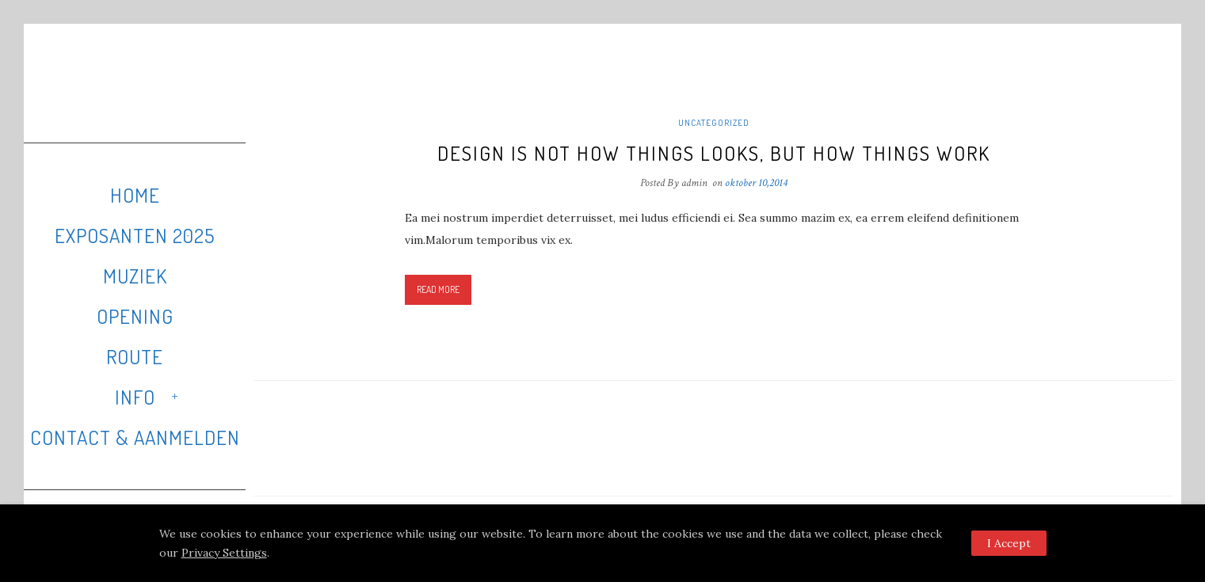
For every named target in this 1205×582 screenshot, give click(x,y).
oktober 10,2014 (756, 183)
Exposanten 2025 (135, 235)
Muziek (135, 275)
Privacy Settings (224, 553)
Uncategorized (713, 122)
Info (135, 396)
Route (134, 356)
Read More (438, 289)
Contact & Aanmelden (135, 437)
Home (135, 194)
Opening (135, 316)
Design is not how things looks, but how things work (713, 152)
